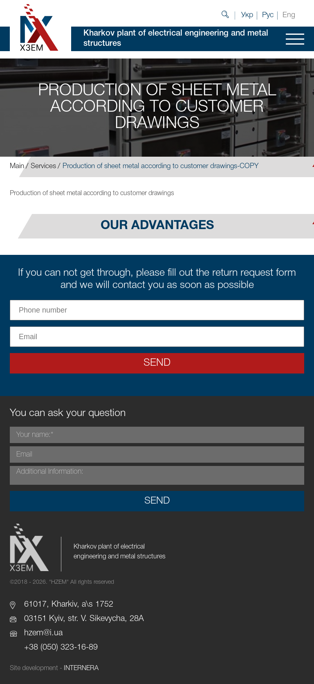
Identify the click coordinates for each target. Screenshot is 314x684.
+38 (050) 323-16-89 (61, 647)
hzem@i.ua (43, 633)
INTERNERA (81, 668)
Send (157, 363)
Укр (247, 15)
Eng (289, 15)
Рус (268, 15)
